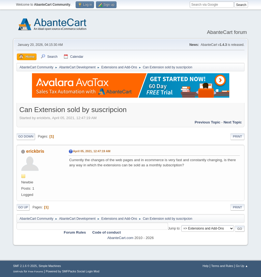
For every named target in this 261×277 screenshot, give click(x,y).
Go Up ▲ (242, 266)
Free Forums (35, 271)
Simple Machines (49, 266)
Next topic (233, 122)
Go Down (25, 136)
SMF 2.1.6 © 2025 (25, 266)
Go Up (23, 207)
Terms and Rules (222, 266)
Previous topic (207, 122)
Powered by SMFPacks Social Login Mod (72, 271)
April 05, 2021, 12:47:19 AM (91, 151)
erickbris (35, 151)
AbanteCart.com (120, 238)
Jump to (174, 228)
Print (237, 136)
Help (205, 266)
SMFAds (18, 271)
